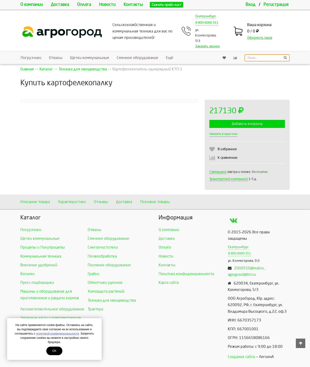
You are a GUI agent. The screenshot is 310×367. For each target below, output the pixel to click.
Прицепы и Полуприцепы (42, 247)
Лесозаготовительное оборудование (52, 309)
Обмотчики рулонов (105, 283)
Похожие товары (155, 202)
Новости (107, 4)
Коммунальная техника (40, 256)
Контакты (133, 4)
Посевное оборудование (109, 265)
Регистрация (275, 4)
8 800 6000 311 (206, 22)
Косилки (27, 274)
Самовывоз (217, 172)
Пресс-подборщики (37, 283)
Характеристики (72, 202)
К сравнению (227, 157)
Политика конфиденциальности (186, 274)
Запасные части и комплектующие (50, 318)
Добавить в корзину (247, 124)
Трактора (95, 309)
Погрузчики (31, 58)
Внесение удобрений (38, 265)
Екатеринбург (205, 16)
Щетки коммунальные (89, 58)
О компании (31, 4)
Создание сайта (241, 357)
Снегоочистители (103, 247)
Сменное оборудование (137, 58)
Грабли (93, 274)
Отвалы (55, 58)
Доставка (60, 4)
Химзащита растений (106, 291)
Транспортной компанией (228, 179)
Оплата (84, 4)
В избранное (227, 149)
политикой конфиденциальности (57, 333)
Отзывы (101, 202)
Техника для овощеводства (112, 300)
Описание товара (35, 202)
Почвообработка (102, 256)
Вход (250, 4)
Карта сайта (169, 283)
